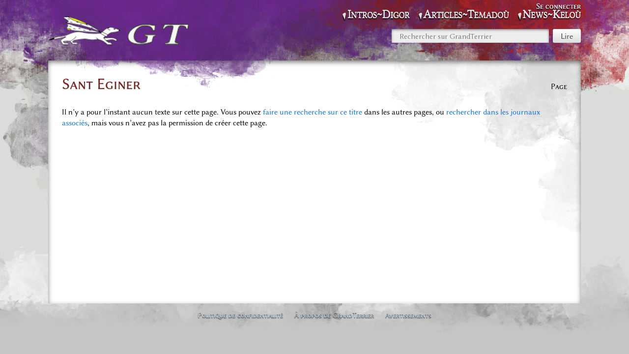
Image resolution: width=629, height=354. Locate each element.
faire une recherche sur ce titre (312, 112)
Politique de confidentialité (240, 315)
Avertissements (408, 315)
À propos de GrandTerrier (334, 315)
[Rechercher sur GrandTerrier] (470, 36)
